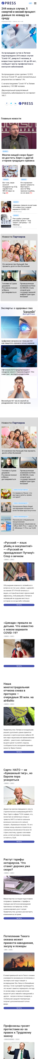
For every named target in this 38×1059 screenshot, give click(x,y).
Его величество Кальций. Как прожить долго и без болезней (16, 265)
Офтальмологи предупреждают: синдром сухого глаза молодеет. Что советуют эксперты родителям (18, 372)
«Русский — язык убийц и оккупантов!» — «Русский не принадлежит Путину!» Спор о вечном (19, 549)
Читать (19, 605)
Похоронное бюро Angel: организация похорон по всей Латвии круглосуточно (24, 508)
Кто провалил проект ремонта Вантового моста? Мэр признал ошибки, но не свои (28, 188)
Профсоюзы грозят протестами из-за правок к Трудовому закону (17, 1031)
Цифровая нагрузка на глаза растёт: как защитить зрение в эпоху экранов (18, 342)
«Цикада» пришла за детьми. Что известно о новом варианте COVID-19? (25, 207)
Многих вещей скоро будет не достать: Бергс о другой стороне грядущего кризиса (18, 158)
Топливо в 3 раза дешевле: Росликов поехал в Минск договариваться (9, 288)
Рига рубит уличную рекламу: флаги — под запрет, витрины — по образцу (22, 222)
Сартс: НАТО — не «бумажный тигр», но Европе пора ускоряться (18, 775)
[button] (35, 3)
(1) (31, 193)
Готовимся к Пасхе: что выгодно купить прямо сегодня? (22, 495)
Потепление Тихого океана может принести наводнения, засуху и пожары (19, 941)
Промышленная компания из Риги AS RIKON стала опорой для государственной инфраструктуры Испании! (27, 290)
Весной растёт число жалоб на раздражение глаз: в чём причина (16, 402)
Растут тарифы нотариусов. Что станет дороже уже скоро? (17, 864)
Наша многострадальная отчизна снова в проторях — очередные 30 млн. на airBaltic (19, 692)
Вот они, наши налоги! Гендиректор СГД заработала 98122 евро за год (10, 188)
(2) (7, 193)
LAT (30, 3)
